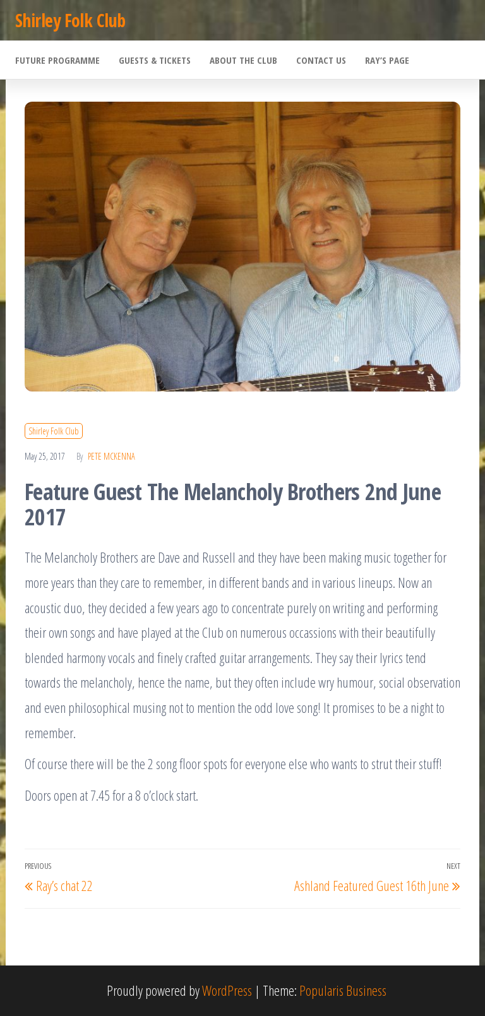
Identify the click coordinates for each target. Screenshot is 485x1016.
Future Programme (57, 60)
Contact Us (321, 60)
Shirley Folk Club (70, 20)
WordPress (227, 990)
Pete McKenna (111, 456)
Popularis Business (342, 990)
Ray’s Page (387, 60)
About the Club (243, 60)
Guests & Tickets (155, 60)
